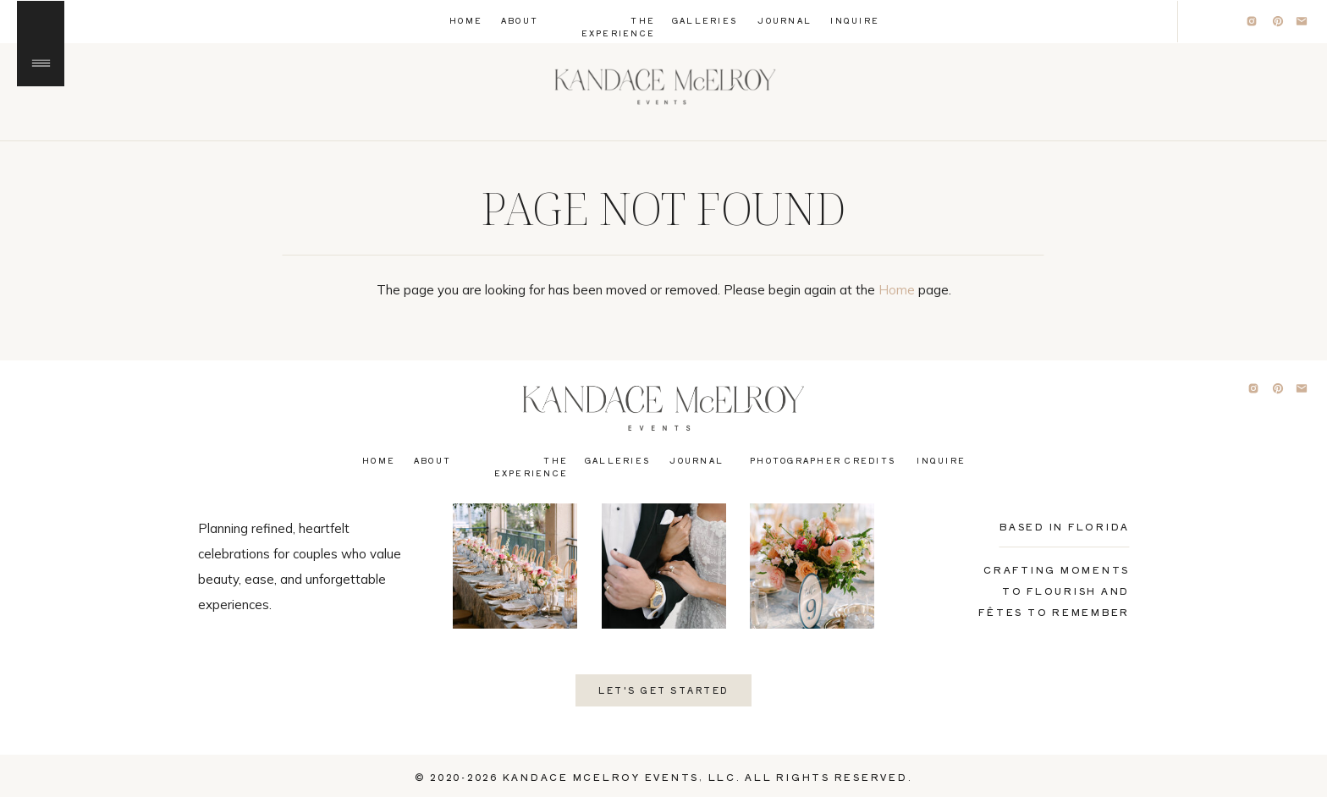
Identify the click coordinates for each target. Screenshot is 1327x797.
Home (896, 290)
